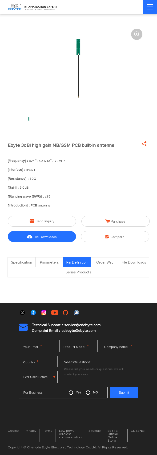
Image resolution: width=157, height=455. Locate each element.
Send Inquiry (42, 221)
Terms (47, 431)
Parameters (49, 262)
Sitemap (95, 431)
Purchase (115, 221)
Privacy (31, 431)
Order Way (104, 262)
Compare (115, 236)
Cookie (13, 431)
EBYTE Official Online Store (113, 436)
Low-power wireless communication (70, 434)
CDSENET (138, 431)
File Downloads (42, 236)
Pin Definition (77, 262)
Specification (21, 262)
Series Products (78, 273)
